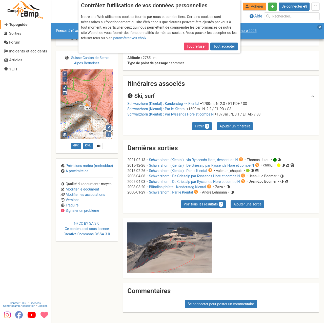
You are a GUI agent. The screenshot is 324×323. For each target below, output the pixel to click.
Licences (35, 303)
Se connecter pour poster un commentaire (221, 304)
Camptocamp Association (19, 306)
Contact (14, 303)
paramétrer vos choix (129, 38)
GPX (75, 145)
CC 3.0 (87, 228)
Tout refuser (196, 46)
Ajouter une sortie (247, 204)
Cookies (42, 306)
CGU (25, 303)
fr (315, 6)
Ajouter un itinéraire (234, 126)
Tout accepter (224, 46)
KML (88, 145)
